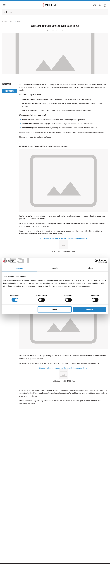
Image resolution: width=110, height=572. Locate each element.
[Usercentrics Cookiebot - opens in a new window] (96, 261)
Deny (55, 309)
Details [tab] (55, 268)
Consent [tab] (19, 268)
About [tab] (90, 268)
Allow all (89, 309)
